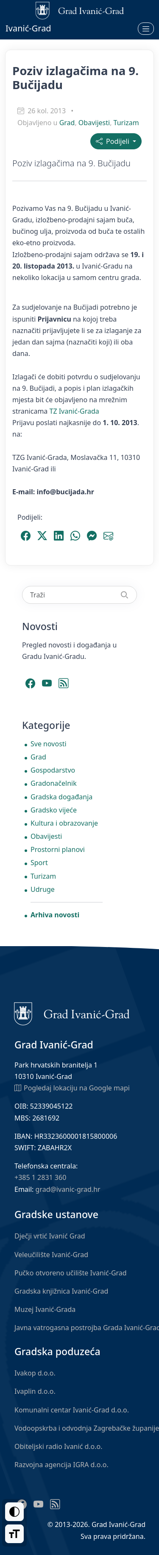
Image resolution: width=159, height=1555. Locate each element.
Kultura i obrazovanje (64, 823)
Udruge (43, 889)
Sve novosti (49, 743)
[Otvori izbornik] (146, 28)
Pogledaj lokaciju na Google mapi (72, 1087)
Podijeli (113, 141)
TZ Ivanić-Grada (74, 411)
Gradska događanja (61, 796)
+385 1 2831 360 (40, 1177)
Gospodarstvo (53, 770)
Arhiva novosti (55, 914)
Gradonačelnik (54, 783)
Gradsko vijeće (54, 810)
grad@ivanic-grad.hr (68, 1189)
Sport (39, 862)
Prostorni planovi (58, 849)
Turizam (126, 122)
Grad (67, 122)
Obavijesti (94, 122)
